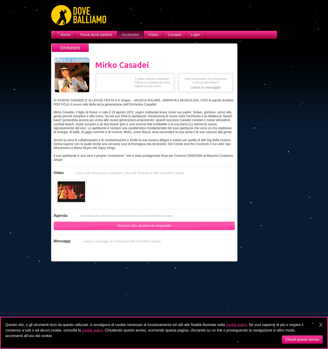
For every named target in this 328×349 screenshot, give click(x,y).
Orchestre (130, 35)
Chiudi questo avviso (302, 339)
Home (66, 35)
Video (153, 35)
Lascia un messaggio (206, 87)
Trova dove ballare (96, 35)
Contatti (174, 35)
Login (195, 35)
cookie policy (236, 325)
